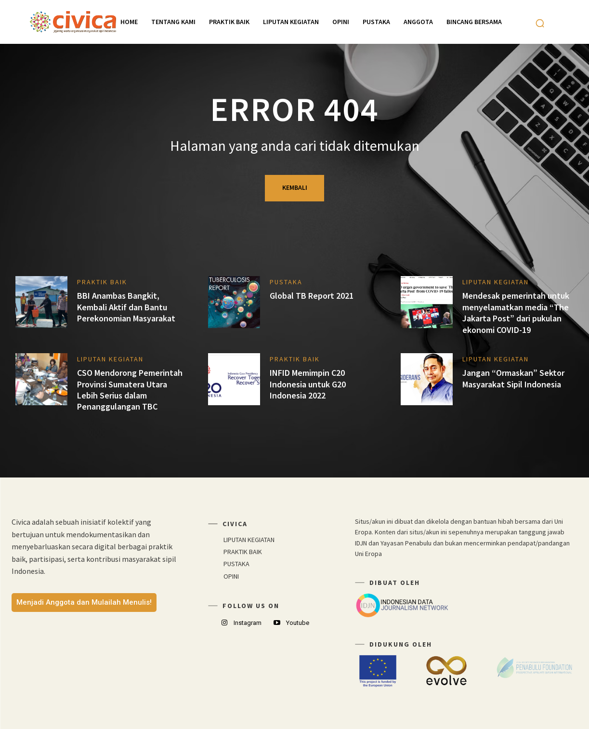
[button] (540, 23)
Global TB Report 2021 (311, 295)
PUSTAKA (286, 281)
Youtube (297, 622)
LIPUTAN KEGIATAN (495, 281)
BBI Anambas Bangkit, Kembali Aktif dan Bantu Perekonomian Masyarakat (126, 307)
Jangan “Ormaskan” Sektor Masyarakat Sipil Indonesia (513, 378)
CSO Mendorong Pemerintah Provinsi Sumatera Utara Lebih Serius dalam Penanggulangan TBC (130, 389)
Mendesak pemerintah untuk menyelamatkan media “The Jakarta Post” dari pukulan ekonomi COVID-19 (515, 312)
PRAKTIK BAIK (102, 281)
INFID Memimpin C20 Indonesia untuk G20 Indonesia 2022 (308, 384)
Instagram (248, 622)
